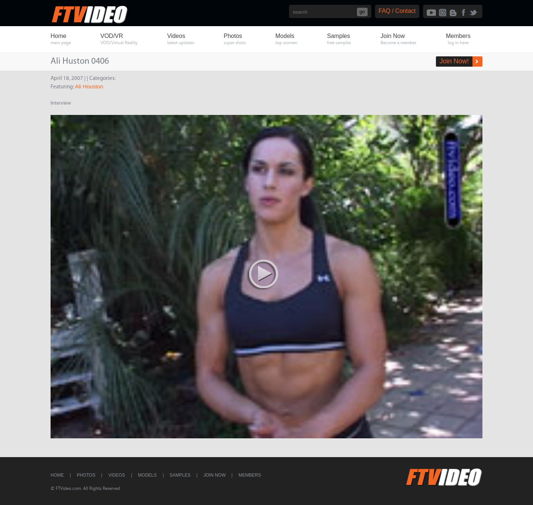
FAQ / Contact (397, 11)
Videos (116, 475)
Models (147, 475)
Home (57, 475)
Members (249, 475)
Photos (86, 475)
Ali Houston (89, 86)
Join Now (214, 475)
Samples (180, 475)
